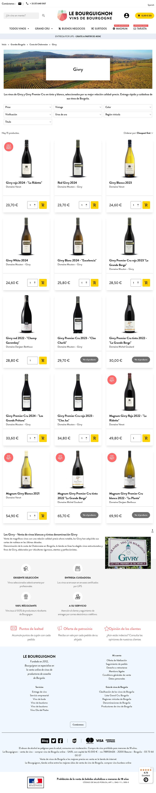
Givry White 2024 (17, 260)
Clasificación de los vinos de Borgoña (116, 692)
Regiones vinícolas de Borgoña (116, 699)
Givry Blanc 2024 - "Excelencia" (77, 260)
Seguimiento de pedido (117, 664)
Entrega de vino (39, 692)
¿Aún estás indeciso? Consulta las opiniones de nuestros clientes (125, 637)
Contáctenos (78, 724)
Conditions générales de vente (117, 675)
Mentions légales (117, 671)
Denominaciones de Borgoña (116, 703)
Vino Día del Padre (39, 710)
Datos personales (117, 678)
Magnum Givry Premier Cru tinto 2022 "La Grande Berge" (78, 495)
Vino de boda (39, 699)
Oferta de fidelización (117, 660)
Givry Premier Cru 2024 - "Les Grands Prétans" (24, 418)
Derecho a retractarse (116, 667)
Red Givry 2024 (67, 182)
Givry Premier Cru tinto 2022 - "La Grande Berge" (128, 340)
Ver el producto (89, 359)
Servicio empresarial (39, 695)
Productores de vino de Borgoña (116, 706)
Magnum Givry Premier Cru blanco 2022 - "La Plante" (126, 495)
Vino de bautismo (39, 703)
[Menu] (151, 769)
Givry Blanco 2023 (120, 182)
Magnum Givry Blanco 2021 (22, 493)
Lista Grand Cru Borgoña (117, 695)
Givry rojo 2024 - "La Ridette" (24, 182)
